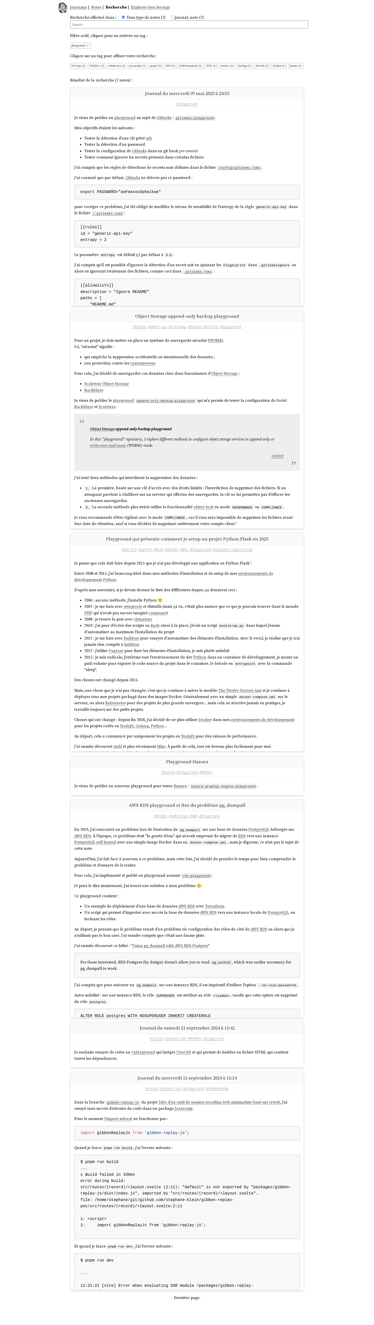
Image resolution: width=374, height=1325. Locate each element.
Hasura (180, 797)
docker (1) (279, 66)
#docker (171, 557)
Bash (155, 633)
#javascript (175, 1054)
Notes (96, 7)
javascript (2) (137, 66)
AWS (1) (170, 66)
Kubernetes (115, 711)
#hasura (168, 784)
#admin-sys (157, 330)
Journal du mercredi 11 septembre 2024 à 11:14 (187, 1094)
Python (109, 587)
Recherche (116, 7)
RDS (242, 847)
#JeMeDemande (217, 1104)
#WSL (184, 557)
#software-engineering (232, 557)
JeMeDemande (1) (190, 66)
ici (138, 254)
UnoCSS (183, 1068)
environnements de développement (263, 727)
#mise (158, 557)
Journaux (78, 7)
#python (145, 557)
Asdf (118, 754)
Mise (161, 754)
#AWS (193, 828)
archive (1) (227, 66)
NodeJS (127, 733)
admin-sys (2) (116, 66)
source (278, 459)
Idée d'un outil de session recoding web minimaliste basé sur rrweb (219, 1118)
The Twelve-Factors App (239, 698)
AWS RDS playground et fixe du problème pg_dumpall (187, 817)
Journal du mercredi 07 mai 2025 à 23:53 (187, 93)
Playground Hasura (187, 773)
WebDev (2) (97, 66)
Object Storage (224, 377)
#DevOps (139, 330)
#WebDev (206, 784)
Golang (142, 733)
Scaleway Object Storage (106, 387)
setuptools (133, 614)
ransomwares (142, 367)
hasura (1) (296, 66)
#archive (210, 330)
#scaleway (177, 330)
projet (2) (155, 66)
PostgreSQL (258, 841)
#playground (187, 104)
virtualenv (143, 627)
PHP (88, 621)
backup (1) (244, 66)
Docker (205, 727)
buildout (131, 646)
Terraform (214, 918)
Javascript (184, 1124)
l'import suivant (118, 1135)
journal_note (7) (189, 17)
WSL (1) (211, 66)
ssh (149, 138)
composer (158, 621)
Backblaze (93, 394)
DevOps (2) (78, 66)
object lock (203, 511)
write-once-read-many (108, 449)
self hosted (106, 854)
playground (80, 46)
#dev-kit (129, 557)
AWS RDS (82, 847)
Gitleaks (164, 117)
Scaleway (107, 410)
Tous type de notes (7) (146, 17)
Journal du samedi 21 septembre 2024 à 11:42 (187, 1044)
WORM (215, 344)
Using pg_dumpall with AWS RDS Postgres (170, 957)
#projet (156, 1054)
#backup (194, 330)
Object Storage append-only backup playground (187, 320)
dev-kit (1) (262, 66)
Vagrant (116, 659)
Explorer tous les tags (150, 7)
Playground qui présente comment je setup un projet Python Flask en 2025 (187, 547)
